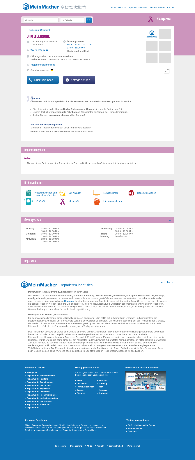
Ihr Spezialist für (33, 183)
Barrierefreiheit (116, 446)
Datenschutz (76, 446)
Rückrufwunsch (41, 80)
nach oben (165, 282)
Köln (101, 387)
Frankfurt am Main (85, 387)
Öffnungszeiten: (32, 220)
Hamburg (103, 390)
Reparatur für (33, 408)
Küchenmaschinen (112, 201)
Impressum (30, 261)
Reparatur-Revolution (138, 7)
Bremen (80, 390)
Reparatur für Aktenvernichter (41, 376)
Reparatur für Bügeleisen (38, 388)
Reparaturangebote (34, 150)
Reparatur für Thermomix (38, 404)
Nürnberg (103, 383)
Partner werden (157, 7)
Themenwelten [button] (116, 7)
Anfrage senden (78, 80)
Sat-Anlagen (75, 193)
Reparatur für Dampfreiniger (40, 382)
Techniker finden (89, 20)
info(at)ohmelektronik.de (42, 64)
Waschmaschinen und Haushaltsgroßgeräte (45, 193)
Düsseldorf (82, 383)
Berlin (79, 380)
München (103, 380)
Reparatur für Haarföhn (37, 379)
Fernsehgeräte (110, 193)
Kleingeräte (74, 201)
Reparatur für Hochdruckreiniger (42, 395)
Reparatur (69, 301)
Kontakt (170, 7)
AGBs (89, 446)
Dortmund (103, 393)
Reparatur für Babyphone (39, 385)
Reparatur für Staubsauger (39, 401)
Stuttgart (81, 393)
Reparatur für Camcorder (38, 392)
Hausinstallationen (146, 193)
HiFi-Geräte (40, 201)
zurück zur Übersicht (39, 30)
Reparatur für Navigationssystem (42, 398)
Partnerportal (133, 446)
